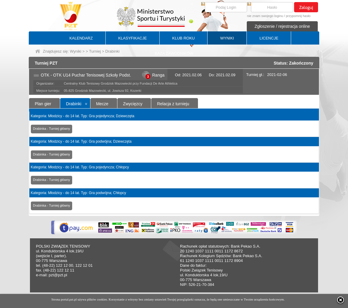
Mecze (102, 103)
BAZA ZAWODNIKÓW (174, 53)
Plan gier (43, 103)
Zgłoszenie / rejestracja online (282, 26)
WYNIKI (227, 38)
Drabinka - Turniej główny (51, 128)
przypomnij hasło (298, 16)
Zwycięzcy (133, 103)
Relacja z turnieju (173, 103)
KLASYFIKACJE (132, 38)
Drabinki (73, 103)
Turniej (95, 51)
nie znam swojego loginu (265, 16)
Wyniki (75, 51)
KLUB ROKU (183, 38)
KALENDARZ (81, 38)
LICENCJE (268, 38)
